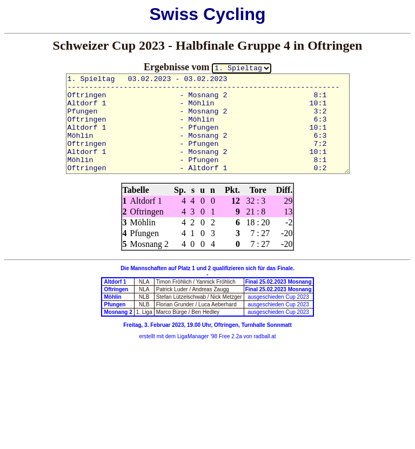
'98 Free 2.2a (225, 336)
